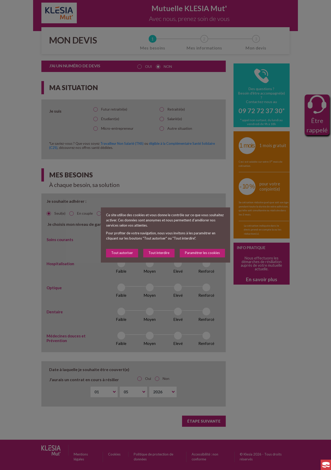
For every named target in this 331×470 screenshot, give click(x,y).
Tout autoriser (122, 253)
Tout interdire (158, 253)
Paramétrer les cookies (202, 253)
